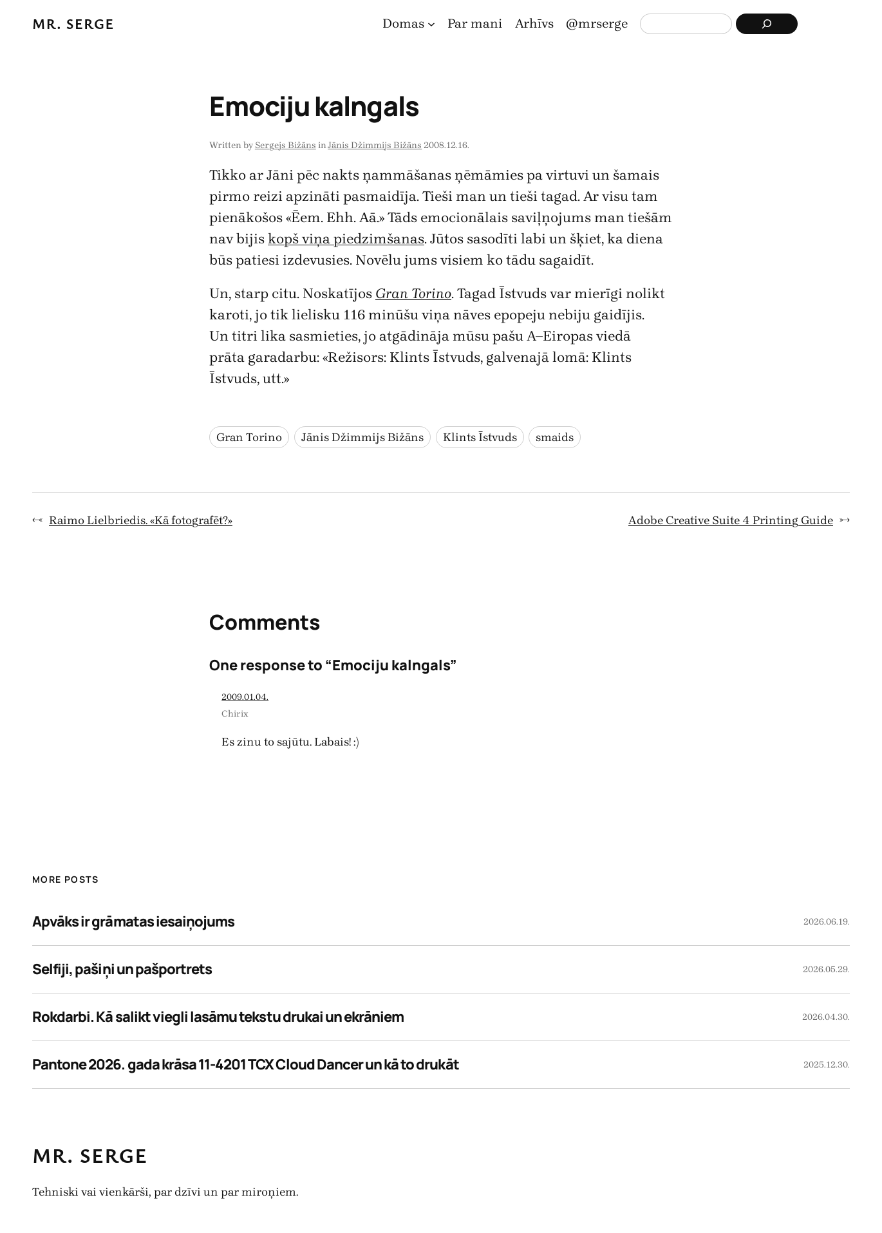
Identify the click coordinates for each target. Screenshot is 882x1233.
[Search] (767, 24)
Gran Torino (249, 437)
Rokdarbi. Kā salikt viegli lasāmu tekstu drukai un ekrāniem (218, 1016)
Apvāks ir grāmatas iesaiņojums (133, 921)
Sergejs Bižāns (285, 145)
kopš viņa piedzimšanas (346, 239)
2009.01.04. (244, 697)
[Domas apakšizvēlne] (431, 24)
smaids (555, 437)
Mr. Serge (73, 23)
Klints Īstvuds (480, 437)
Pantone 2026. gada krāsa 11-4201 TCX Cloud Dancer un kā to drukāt (245, 1064)
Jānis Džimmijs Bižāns (375, 145)
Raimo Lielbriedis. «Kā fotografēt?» (140, 520)
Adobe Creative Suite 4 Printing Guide (730, 520)
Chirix (235, 713)
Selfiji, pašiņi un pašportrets (122, 969)
